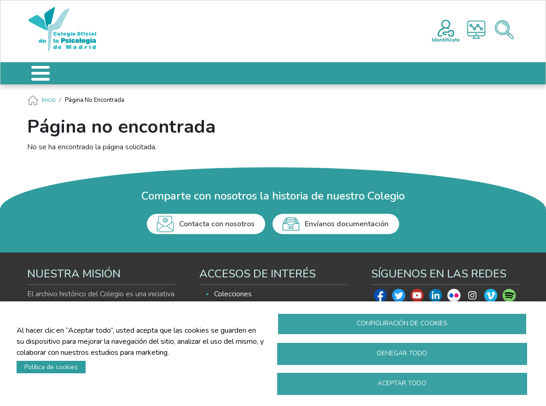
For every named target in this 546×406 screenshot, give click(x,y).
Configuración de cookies (402, 323)
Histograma (476, 29)
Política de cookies (51, 367)
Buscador (504, 29)
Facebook (380, 297)
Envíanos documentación (347, 224)
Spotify (509, 297)
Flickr (454, 297)
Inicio (49, 100)
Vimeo (491, 297)
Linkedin (435, 297)
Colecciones (233, 294)
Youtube (417, 297)
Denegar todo (402, 353)
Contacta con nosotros (217, 224)
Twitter (398, 297)
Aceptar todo (402, 383)
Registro (446, 29)
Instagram (472, 297)
